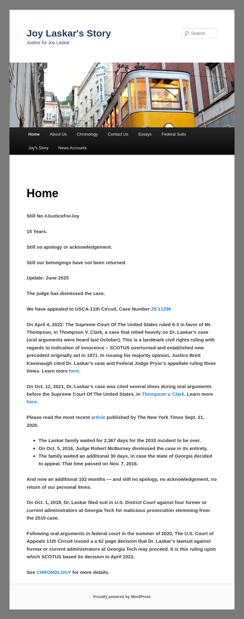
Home (34, 134)
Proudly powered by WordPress (122, 597)
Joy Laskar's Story (69, 33)
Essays (145, 134)
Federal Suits (174, 134)
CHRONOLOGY (54, 572)
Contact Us (118, 134)
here (74, 370)
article (98, 417)
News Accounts (72, 147)
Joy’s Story (38, 147)
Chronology (87, 134)
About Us (58, 134)
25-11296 (161, 309)
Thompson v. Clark (163, 394)
